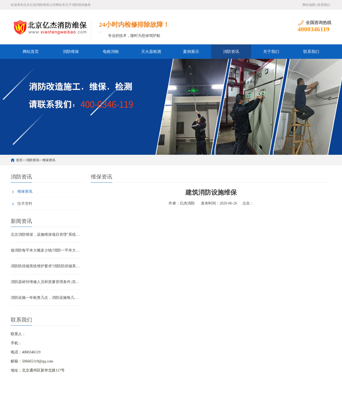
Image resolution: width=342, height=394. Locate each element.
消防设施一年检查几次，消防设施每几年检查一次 (45, 298)
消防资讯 (231, 51)
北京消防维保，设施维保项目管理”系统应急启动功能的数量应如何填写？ (45, 235)
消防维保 (71, 51)
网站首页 (31, 51)
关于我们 (271, 51)
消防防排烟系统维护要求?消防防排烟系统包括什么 (45, 266)
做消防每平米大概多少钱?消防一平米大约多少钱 (45, 250)
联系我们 (323, 5)
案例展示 (191, 51)
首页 (19, 160)
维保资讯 (48, 160)
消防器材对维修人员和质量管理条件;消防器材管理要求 (45, 282)
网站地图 (308, 5)
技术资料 (24, 204)
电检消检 (111, 51)
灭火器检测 (151, 51)
